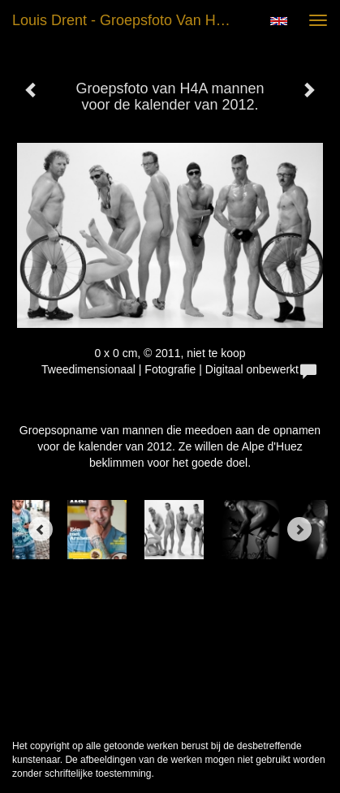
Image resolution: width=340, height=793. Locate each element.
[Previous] (40, 529)
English (278, 21)
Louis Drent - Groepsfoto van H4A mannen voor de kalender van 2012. (129, 20)
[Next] (299, 529)
